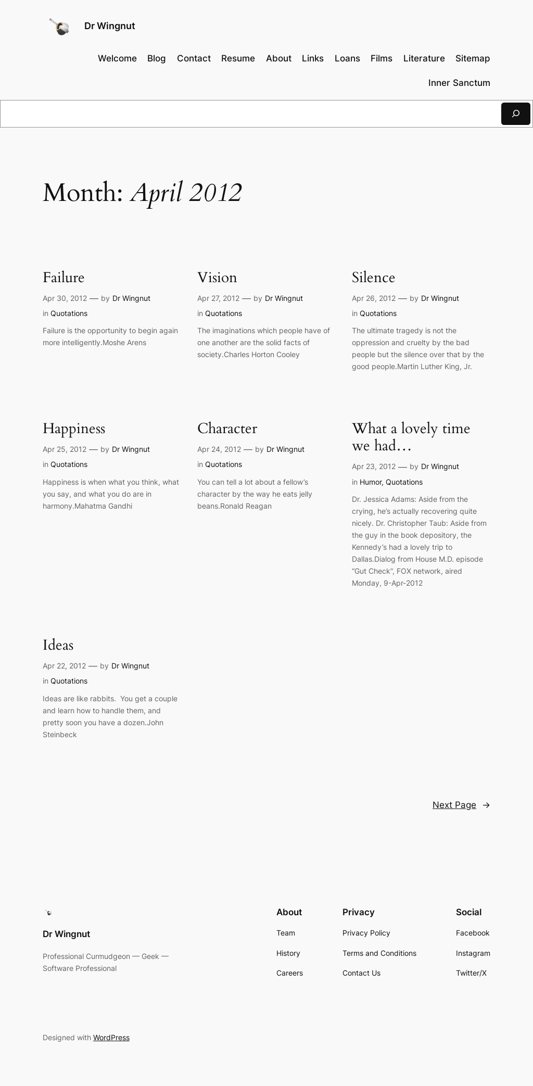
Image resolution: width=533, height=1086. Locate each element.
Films (381, 58)
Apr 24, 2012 (219, 449)
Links (313, 58)
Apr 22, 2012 (64, 665)
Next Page (461, 805)
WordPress (111, 1037)
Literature (424, 58)
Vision (217, 277)
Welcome (117, 58)
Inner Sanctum (459, 83)
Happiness (74, 428)
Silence (374, 277)
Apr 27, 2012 (218, 298)
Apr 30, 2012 (65, 298)
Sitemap (472, 58)
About (278, 58)
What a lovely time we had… (411, 437)
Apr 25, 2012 (64, 449)
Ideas (58, 645)
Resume (238, 58)
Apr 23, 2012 (374, 466)
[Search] (515, 114)
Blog (156, 58)
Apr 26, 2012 (374, 298)
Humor (371, 481)
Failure (64, 277)
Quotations (68, 313)
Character (227, 428)
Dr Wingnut (109, 25)
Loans (347, 58)
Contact (194, 58)
